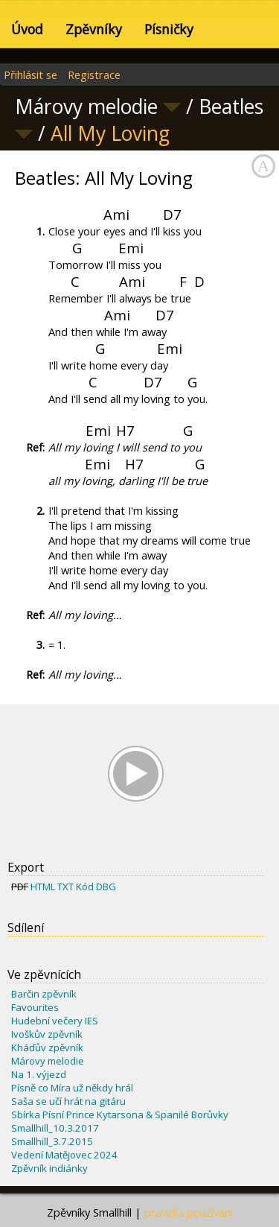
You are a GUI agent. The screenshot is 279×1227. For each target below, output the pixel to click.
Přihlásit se (30, 74)
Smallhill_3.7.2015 (52, 1141)
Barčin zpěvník (44, 994)
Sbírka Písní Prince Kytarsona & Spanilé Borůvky (119, 1114)
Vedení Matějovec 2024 (64, 1154)
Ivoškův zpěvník (47, 1034)
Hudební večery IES (54, 1020)
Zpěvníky (93, 29)
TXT (65, 886)
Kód (85, 886)
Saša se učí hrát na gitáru (68, 1101)
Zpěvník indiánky (49, 1168)
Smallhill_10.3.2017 (55, 1128)
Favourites (35, 1007)
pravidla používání (188, 1212)
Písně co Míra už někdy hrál (72, 1087)
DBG (106, 886)
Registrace (94, 74)
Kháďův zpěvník (47, 1047)
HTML (43, 886)
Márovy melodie (47, 1061)
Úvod (27, 29)
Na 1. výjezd (38, 1074)
